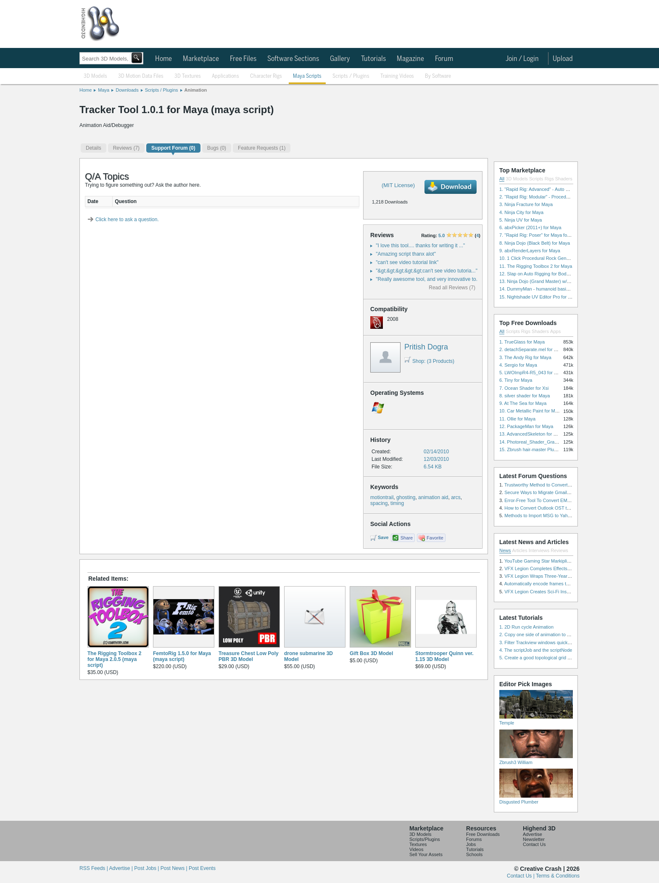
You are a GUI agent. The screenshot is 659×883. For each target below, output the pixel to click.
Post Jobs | (147, 868)
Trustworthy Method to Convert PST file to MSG (553, 484)
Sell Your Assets (426, 854)
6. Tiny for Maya (515, 380)
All (501, 178)
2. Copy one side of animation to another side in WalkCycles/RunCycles (572, 634)
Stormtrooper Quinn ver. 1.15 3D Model (444, 656)
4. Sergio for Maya (518, 364)
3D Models (95, 76)
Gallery (340, 59)
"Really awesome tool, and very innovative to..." (429, 279)
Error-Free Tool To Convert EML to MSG (545, 500)
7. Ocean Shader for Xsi (523, 388)
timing (397, 503)
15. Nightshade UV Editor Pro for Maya (539, 296)
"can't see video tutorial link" (407, 262)
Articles (519, 550)
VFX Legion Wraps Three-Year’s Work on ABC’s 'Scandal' (563, 576)
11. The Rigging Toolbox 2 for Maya (535, 266)
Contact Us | (521, 876)
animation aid (433, 497)
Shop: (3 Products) (429, 361)
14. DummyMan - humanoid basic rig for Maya (546, 288)
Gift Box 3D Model (371, 653)
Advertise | (121, 868)
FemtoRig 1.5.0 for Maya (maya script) (182, 656)
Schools (474, 854)
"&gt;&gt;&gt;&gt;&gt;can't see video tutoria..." (426, 271)
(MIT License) (398, 185)
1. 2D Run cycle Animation (526, 626)
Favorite (435, 537)
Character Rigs (266, 76)
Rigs (549, 178)
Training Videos (397, 76)
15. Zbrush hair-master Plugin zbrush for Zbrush (548, 449)
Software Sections (293, 59)
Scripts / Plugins (350, 76)
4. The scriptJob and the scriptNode (535, 650)
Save (383, 537)
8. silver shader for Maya (524, 395)
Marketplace (201, 59)
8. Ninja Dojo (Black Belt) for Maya (534, 243)
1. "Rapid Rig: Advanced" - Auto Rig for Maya (545, 189)
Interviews (539, 550)
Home (163, 59)
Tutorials (373, 59)
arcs (456, 497)
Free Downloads (483, 834)
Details (93, 148)
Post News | (175, 868)
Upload (563, 59)
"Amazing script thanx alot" (406, 254)
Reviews (559, 550)
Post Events (202, 868)
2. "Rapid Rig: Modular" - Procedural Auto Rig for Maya (555, 196)
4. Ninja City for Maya (521, 212)
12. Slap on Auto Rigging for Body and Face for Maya (554, 273)
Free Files (243, 59)
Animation (196, 90)
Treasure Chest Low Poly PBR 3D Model (249, 656)
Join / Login (522, 59)
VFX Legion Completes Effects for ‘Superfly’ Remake (558, 568)
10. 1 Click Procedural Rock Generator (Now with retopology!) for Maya (572, 258)
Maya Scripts (307, 76)
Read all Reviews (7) (452, 288)
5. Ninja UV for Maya (520, 219)
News (505, 550)
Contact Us (534, 844)
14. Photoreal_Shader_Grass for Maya (538, 441)
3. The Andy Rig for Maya (525, 357)
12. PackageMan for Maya (526, 426)
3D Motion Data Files (140, 76)
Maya (103, 90)
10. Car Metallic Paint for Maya (530, 410)
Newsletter (534, 839)
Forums (474, 839)
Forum (444, 59)
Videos (416, 849)
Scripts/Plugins (424, 839)
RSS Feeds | (94, 868)
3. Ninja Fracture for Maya (526, 204)
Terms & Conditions (558, 876)
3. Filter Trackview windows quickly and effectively (550, 642)
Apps (555, 331)
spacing (378, 503)
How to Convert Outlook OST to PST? (543, 507)
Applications (225, 76)
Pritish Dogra (426, 347)
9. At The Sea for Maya (522, 403)
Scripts (536, 178)
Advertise (532, 834)
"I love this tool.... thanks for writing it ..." (420, 246)
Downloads (127, 90)
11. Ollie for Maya (517, 418)
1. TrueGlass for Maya (522, 341)
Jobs (471, 844)
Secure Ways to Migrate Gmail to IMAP (544, 492)
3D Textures (187, 76)
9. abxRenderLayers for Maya (529, 250)
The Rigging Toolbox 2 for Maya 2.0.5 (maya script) (114, 659)
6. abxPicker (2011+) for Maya (530, 227)
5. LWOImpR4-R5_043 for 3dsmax (534, 372)
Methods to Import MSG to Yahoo (538, 515)
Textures (418, 844)
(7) (126, 148)
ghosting (405, 497)
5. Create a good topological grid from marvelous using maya (561, 657)
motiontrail (381, 497)
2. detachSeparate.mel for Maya (532, 349)
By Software (438, 76)
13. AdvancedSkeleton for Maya (531, 433)
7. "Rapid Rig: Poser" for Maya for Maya (540, 235)
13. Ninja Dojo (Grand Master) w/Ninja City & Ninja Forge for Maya (567, 281)
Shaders (563, 178)
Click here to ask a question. (127, 219)
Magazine (410, 59)
